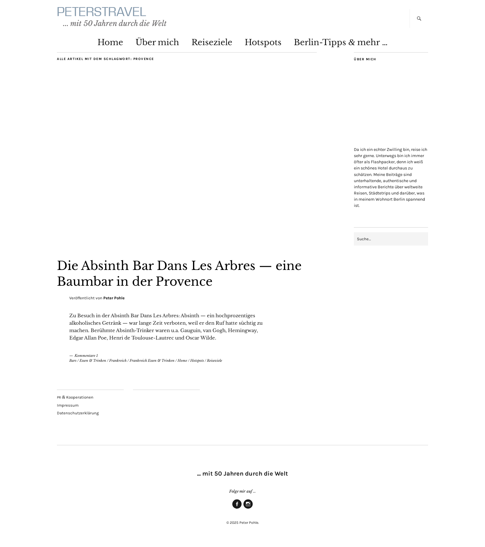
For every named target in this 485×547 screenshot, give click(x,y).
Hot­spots (263, 45)
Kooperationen (75, 400)
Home (110, 45)
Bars (72, 363)
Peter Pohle (114, 301)
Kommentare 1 (86, 358)
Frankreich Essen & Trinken (152, 363)
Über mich (157, 45)
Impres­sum (68, 408)
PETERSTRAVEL (110, 13)
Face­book (237, 511)
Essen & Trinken (92, 363)
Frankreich (118, 363)
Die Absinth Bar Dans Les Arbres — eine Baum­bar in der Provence (173, 276)
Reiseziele (214, 363)
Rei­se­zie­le (211, 45)
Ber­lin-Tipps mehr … (341, 45)
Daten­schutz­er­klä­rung (78, 416)
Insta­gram (248, 511)
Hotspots (197, 363)
